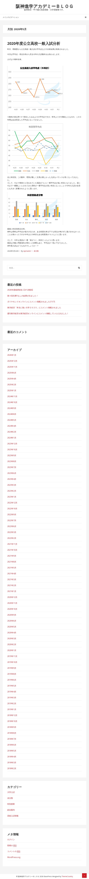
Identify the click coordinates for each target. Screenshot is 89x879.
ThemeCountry (67, 876)
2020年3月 (11, 638)
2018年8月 (11, 733)
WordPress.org (13, 857)
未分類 (36, 251)
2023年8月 (11, 461)
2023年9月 (11, 455)
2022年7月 (11, 520)
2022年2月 (11, 538)
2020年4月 (11, 632)
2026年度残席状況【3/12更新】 (20, 290)
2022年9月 (11, 514)
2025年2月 (11, 384)
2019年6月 (11, 680)
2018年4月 (11, 756)
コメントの (13, 851)
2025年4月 (11, 378)
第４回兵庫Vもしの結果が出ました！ (22, 295)
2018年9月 (11, 727)
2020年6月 (11, 621)
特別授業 (11, 804)
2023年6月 (11, 473)
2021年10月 (12, 550)
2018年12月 (12, 715)
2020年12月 (12, 597)
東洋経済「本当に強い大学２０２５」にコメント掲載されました (34, 307)
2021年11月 (12, 544)
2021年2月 (11, 585)
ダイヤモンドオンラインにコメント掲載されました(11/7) (31, 301)
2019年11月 (12, 656)
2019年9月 (11, 668)
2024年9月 (11, 408)
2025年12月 (12, 361)
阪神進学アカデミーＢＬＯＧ (44, 6)
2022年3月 (11, 532)
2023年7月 (11, 467)
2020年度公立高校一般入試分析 (33, 43)
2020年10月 (12, 609)
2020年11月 (12, 603)
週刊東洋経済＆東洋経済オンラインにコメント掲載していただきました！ (37, 313)
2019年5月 (11, 685)
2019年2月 (11, 703)
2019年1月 (11, 709)
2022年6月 (11, 526)
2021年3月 (11, 579)
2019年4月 (11, 691)
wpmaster (27, 251)
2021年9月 (11, 556)
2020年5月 (11, 626)
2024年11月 (12, 396)
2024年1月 (11, 437)
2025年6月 (11, 372)
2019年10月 (12, 662)
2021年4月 (11, 573)
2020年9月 (11, 615)
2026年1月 (11, 355)
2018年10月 (12, 721)
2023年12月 (12, 443)
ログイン (11, 839)
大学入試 (11, 792)
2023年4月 (11, 479)
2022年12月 (12, 502)
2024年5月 (11, 420)
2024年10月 (12, 402)
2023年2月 (11, 491)
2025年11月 (12, 367)
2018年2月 (11, 768)
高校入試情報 (12, 816)
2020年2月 (11, 644)
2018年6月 (11, 745)
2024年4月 (11, 426)
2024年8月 (11, 414)
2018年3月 (11, 762)
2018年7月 (11, 739)
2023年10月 (12, 449)
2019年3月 (11, 697)
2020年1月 (11, 650)
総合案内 (11, 810)
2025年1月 (11, 390)
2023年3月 (11, 485)
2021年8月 (11, 561)
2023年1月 (11, 496)
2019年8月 (11, 674)
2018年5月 (11, 750)
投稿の (12, 845)
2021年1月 (11, 591)
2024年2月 (11, 432)
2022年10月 (12, 508)
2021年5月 (11, 567)
